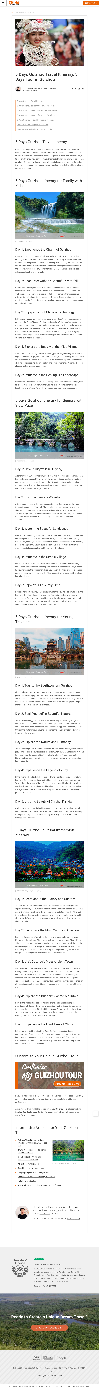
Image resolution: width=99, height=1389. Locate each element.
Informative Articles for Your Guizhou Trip (34, 129)
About (48, 1386)
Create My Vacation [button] (49, 1327)
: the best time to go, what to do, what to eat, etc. (32, 1143)
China (82, 1386)
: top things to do (33, 1172)
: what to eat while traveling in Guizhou (36, 1177)
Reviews (76, 1386)
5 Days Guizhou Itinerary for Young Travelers (35, 115)
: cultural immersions (31, 1168)
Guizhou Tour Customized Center (29, 1112)
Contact (55, 1386)
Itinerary (31, 12)
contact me (45, 1213)
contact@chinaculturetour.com (49, 1375)
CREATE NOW (73, 1218)
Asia (87, 1386)
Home (16, 12)
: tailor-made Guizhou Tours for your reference (39, 1185)
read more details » (62, 1281)
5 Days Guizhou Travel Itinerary (30, 101)
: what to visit (28, 1164)
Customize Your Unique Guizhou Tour (32, 125)
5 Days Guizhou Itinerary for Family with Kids (36, 106)
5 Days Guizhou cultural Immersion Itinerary (35, 120)
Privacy (68, 1386)
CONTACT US (91, 3)
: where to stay (27, 1181)
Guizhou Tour (61, 1109)
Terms (62, 1386)
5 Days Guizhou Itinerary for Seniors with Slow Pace (39, 110)
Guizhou (23, 12)
